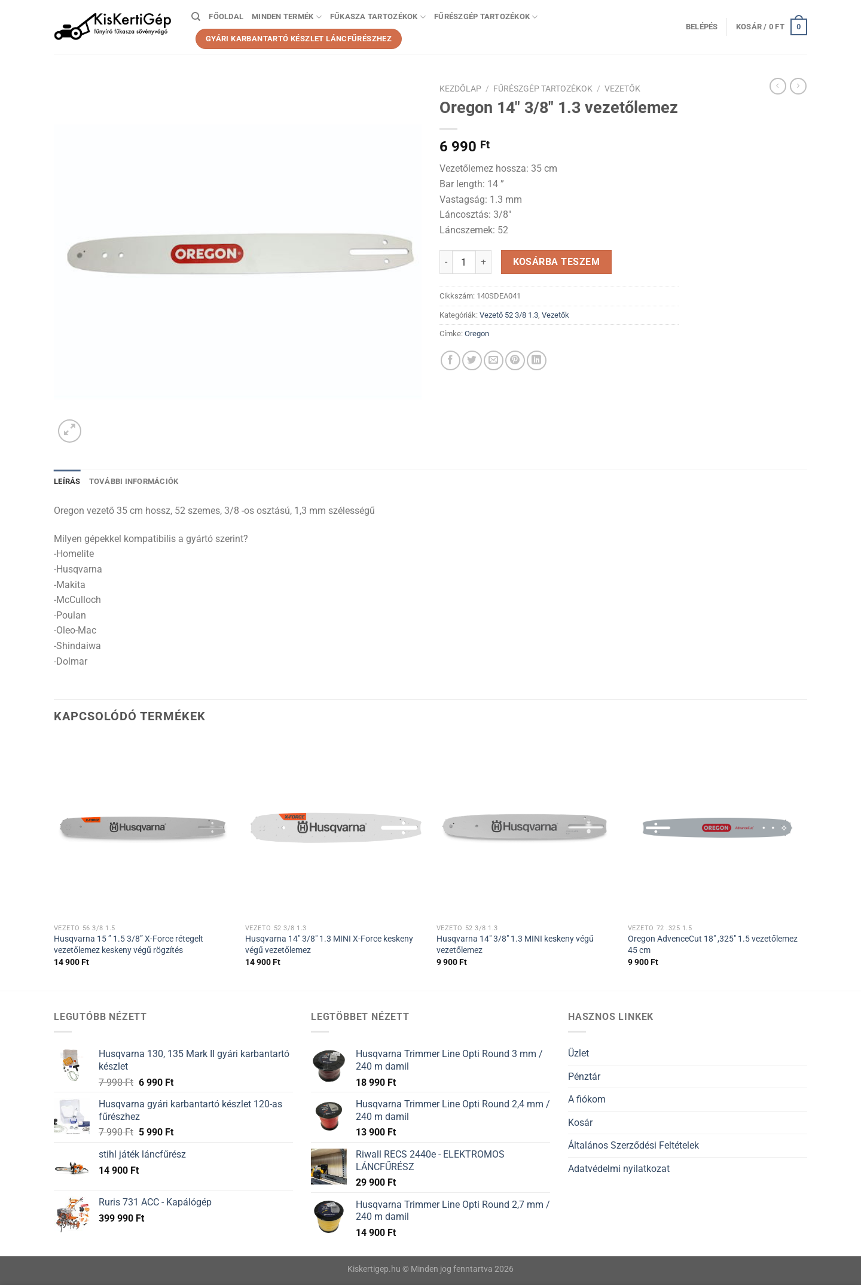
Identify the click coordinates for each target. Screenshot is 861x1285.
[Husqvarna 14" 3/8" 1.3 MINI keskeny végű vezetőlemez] (526, 828)
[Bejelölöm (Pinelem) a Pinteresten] (515, 360)
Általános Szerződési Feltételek (633, 1145)
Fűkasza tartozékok (378, 17)
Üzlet (578, 1053)
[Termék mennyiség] (464, 262)
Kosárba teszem (556, 262)
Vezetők (622, 88)
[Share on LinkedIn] (536, 360)
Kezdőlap (460, 88)
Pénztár (584, 1076)
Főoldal (226, 16)
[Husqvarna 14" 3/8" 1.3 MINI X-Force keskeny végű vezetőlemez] (335, 828)
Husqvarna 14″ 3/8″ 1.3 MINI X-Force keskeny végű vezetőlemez (329, 944)
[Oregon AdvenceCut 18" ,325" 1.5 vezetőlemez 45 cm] (717, 828)
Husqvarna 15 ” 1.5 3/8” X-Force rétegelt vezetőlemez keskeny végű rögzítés (128, 944)
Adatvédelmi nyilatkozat (619, 1168)
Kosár (580, 1122)
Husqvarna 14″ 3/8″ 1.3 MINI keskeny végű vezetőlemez (515, 944)
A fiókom (587, 1099)
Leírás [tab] (67, 481)
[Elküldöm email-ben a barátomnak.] (493, 360)
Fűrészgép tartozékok (486, 17)
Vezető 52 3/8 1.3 (509, 314)
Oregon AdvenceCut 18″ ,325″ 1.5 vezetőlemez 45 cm (713, 944)
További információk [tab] (134, 481)
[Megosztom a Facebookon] (450, 360)
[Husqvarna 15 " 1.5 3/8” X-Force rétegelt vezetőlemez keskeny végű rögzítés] (143, 828)
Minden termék (287, 17)
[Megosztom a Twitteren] (472, 360)
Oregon (477, 333)
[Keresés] (195, 16)
